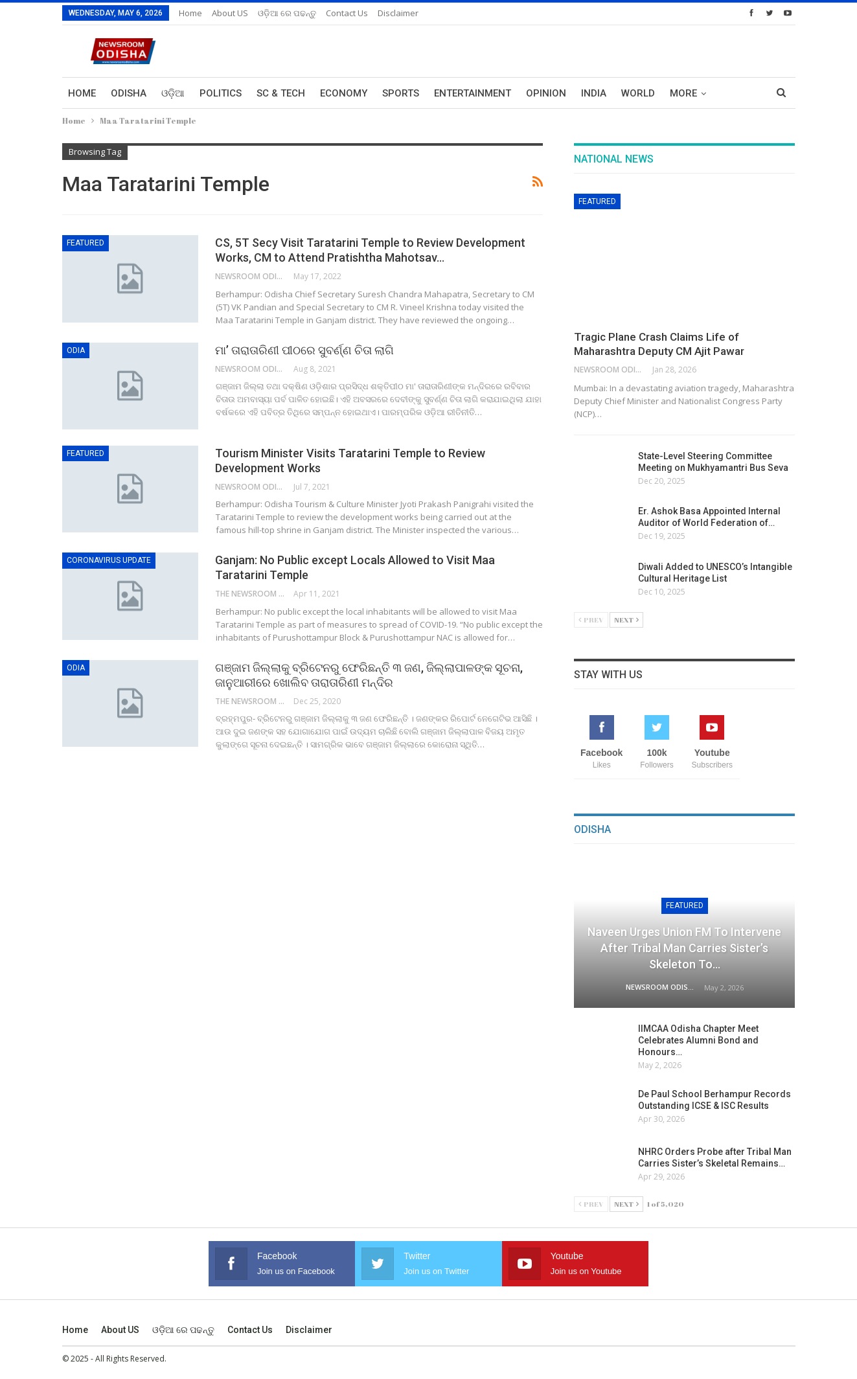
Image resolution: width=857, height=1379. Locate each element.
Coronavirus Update (109, 560)
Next (626, 619)
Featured (85, 242)
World (638, 93)
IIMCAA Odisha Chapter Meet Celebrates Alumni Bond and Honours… (698, 1040)
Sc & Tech (281, 93)
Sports (400, 93)
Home (190, 13)
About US (230, 13)
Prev (591, 619)
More (683, 93)
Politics (221, 93)
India (593, 93)
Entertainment (472, 93)
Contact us (347, 13)
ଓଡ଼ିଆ (173, 93)
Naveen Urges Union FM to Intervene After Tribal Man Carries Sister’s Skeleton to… (684, 948)
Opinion (546, 93)
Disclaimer (398, 13)
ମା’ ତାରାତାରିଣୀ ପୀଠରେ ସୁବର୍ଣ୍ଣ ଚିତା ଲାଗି (304, 350)
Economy (343, 93)
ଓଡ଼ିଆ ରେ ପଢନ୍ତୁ (287, 13)
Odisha (128, 93)
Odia (76, 350)
